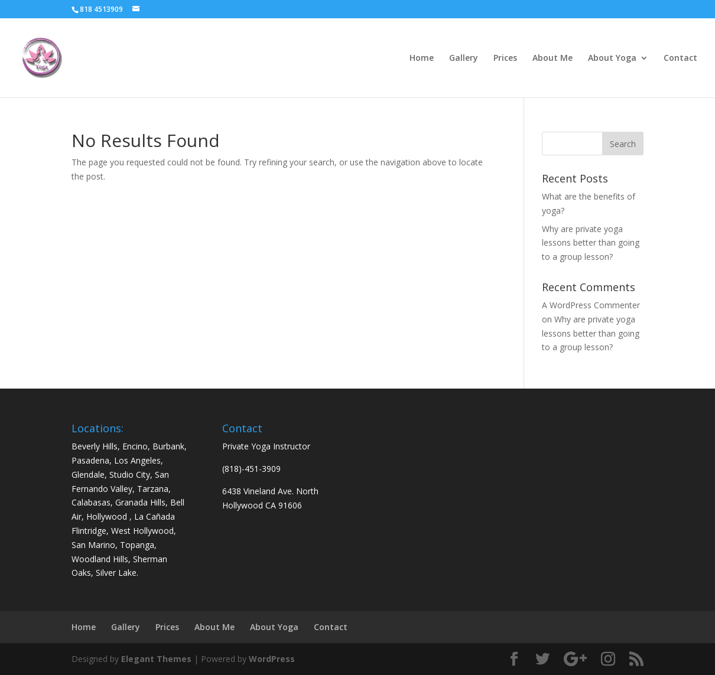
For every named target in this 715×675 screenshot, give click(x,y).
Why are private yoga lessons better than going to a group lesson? (590, 243)
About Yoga (612, 58)
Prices (505, 58)
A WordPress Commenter (591, 305)
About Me (552, 58)
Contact (680, 58)
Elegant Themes (156, 658)
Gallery (463, 58)
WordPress (272, 658)
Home (422, 58)
